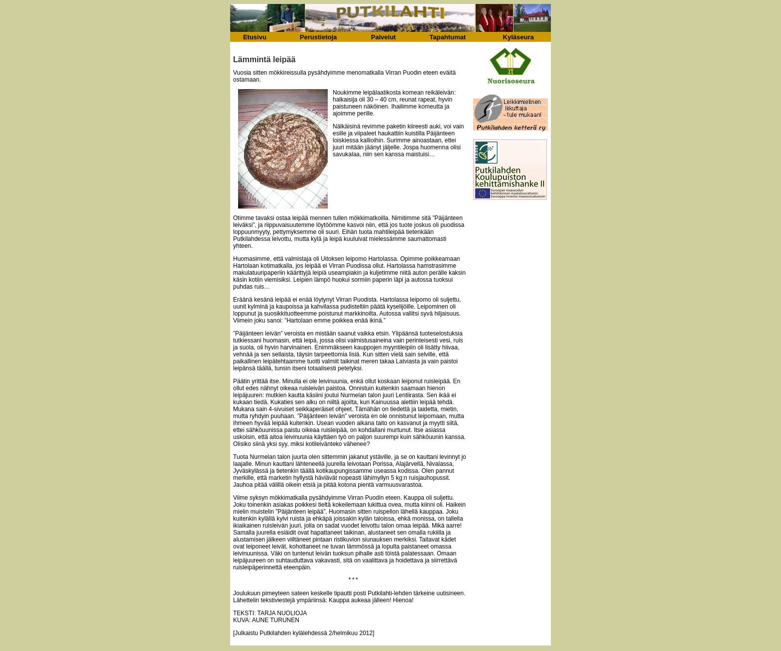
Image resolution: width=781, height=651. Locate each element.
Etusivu (254, 37)
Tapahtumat (447, 37)
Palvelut (383, 37)
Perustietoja (318, 37)
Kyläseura (518, 37)
